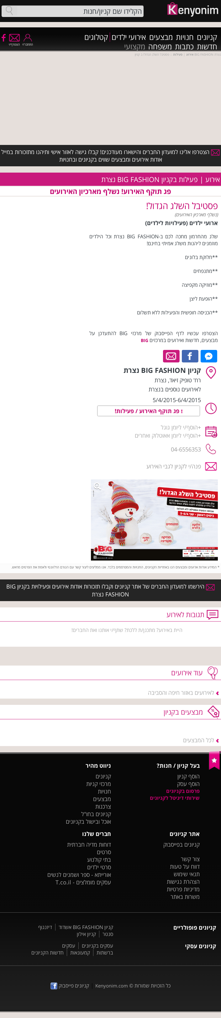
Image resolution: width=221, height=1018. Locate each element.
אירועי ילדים (129, 37)
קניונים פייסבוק (69, 985)
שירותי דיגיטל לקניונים (175, 797)
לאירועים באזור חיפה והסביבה (181, 692)
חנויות (185, 37)
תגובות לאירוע (185, 614)
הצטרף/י (14, 42)
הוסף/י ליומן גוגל (179, 427)
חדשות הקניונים (47, 952)
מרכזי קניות (98, 784)
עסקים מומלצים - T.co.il (83, 882)
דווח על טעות (185, 866)
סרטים (104, 852)
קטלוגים (96, 37)
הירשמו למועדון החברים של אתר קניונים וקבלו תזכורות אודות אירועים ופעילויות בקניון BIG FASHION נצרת (110, 590)
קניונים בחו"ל (96, 814)
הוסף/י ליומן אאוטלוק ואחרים (166, 435)
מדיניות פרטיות (183, 889)
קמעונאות (80, 952)
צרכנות (103, 806)
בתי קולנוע (99, 859)
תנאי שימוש (187, 874)
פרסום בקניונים (183, 791)
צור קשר (190, 859)
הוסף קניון (188, 776)
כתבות (184, 46)
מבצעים (161, 37)
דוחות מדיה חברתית (89, 844)
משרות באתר (185, 896)
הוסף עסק (188, 784)
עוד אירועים (187, 672)
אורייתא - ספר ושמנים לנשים (79, 874)
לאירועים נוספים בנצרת (175, 389)
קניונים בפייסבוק (181, 844)
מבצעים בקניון (183, 711)
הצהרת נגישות (183, 881)
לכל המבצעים (198, 740)
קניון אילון (86, 934)
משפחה (160, 46)
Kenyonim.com (111, 985)
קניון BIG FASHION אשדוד (86, 927)
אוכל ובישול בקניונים (88, 821)
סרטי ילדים (99, 867)
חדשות (207, 46)
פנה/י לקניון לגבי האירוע (173, 466)
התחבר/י (27, 42)
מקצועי (134, 46)
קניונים (207, 37)
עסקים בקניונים (97, 945)
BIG (144, 340)
